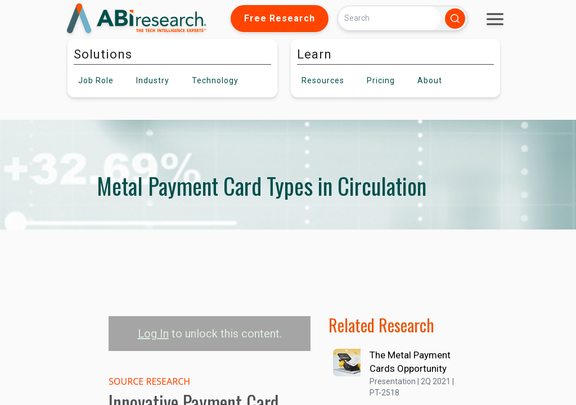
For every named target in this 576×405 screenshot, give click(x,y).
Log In (153, 333)
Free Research (279, 18)
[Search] (389, 18)
